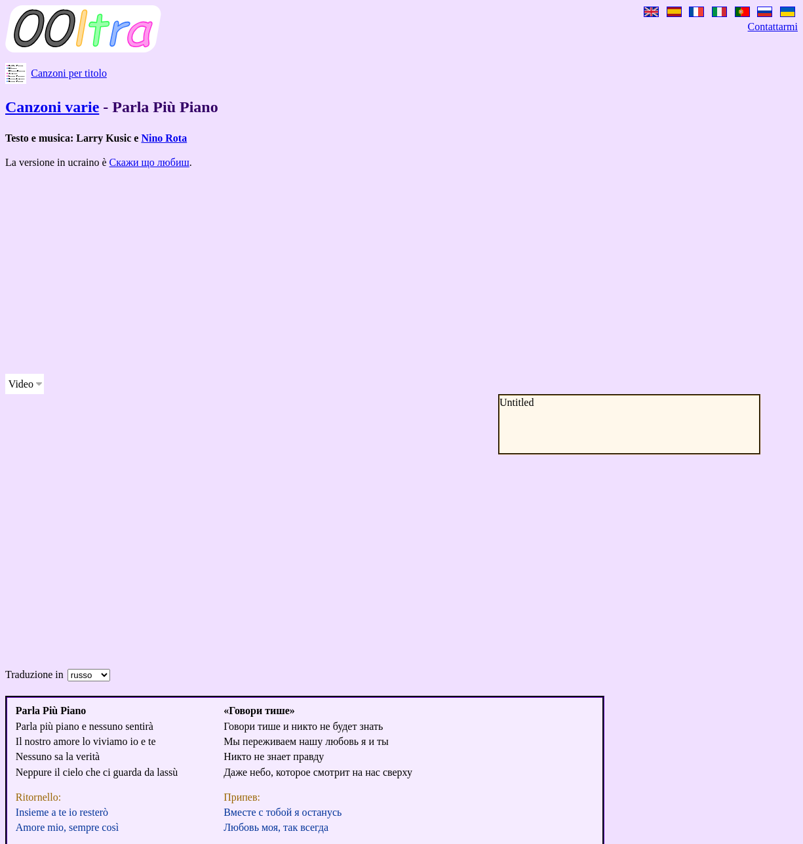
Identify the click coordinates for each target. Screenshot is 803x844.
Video (21, 384)
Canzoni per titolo (69, 73)
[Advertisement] (398, 271)
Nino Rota (164, 138)
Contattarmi (773, 26)
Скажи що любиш (149, 162)
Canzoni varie (52, 106)
